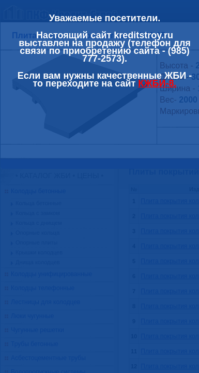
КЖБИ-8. (157, 83)
